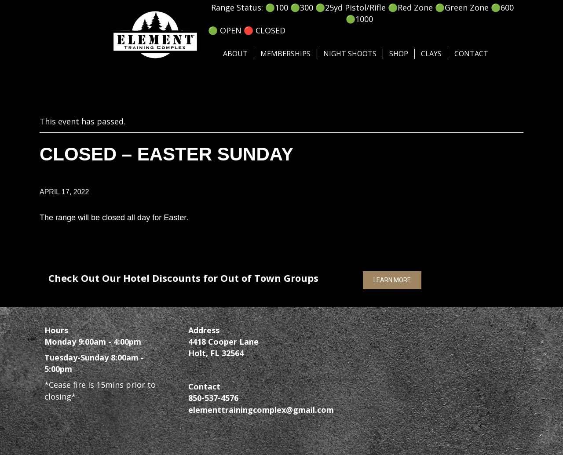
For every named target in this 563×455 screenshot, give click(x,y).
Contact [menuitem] (471, 53)
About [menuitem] (235, 53)
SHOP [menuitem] (398, 53)
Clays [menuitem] (431, 53)
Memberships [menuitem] (285, 53)
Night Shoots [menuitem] (350, 53)
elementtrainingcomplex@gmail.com (261, 409)
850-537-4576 (213, 398)
